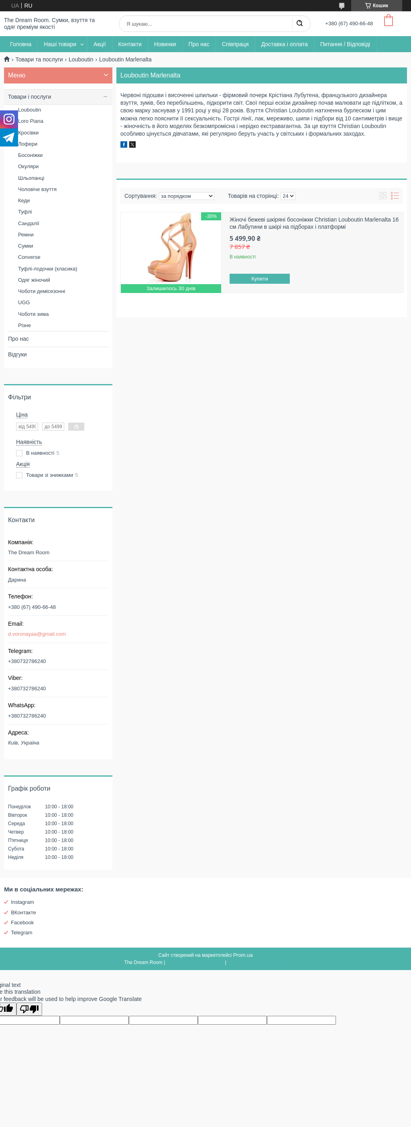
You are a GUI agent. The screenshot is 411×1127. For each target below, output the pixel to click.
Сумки (25, 246)
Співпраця (235, 44)
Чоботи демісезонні (41, 291)
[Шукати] (299, 23)
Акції (100, 44)
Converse (29, 257)
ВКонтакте (23, 912)
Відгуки (17, 354)
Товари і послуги (29, 97)
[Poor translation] (29, 1009)
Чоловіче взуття (37, 189)
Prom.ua (243, 955)
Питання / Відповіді (345, 44)
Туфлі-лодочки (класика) (47, 269)
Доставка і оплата (284, 44)
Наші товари (60, 44)
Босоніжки (30, 155)
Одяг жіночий (34, 280)
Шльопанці (31, 178)
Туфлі (25, 212)
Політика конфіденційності (257, 962)
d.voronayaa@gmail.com (37, 634)
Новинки (165, 44)
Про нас (199, 44)
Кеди (24, 200)
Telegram (21, 933)
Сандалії (28, 223)
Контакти (130, 44)
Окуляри (28, 166)
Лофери (27, 144)
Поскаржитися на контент (195, 962)
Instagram (22, 902)
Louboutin (81, 59)
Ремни (26, 235)
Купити (259, 279)
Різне (24, 325)
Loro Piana (30, 121)
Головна (20, 44)
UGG (24, 302)
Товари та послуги (39, 59)
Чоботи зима (33, 314)
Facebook (22, 923)
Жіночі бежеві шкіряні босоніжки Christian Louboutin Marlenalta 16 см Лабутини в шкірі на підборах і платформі (314, 223)
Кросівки (28, 133)
